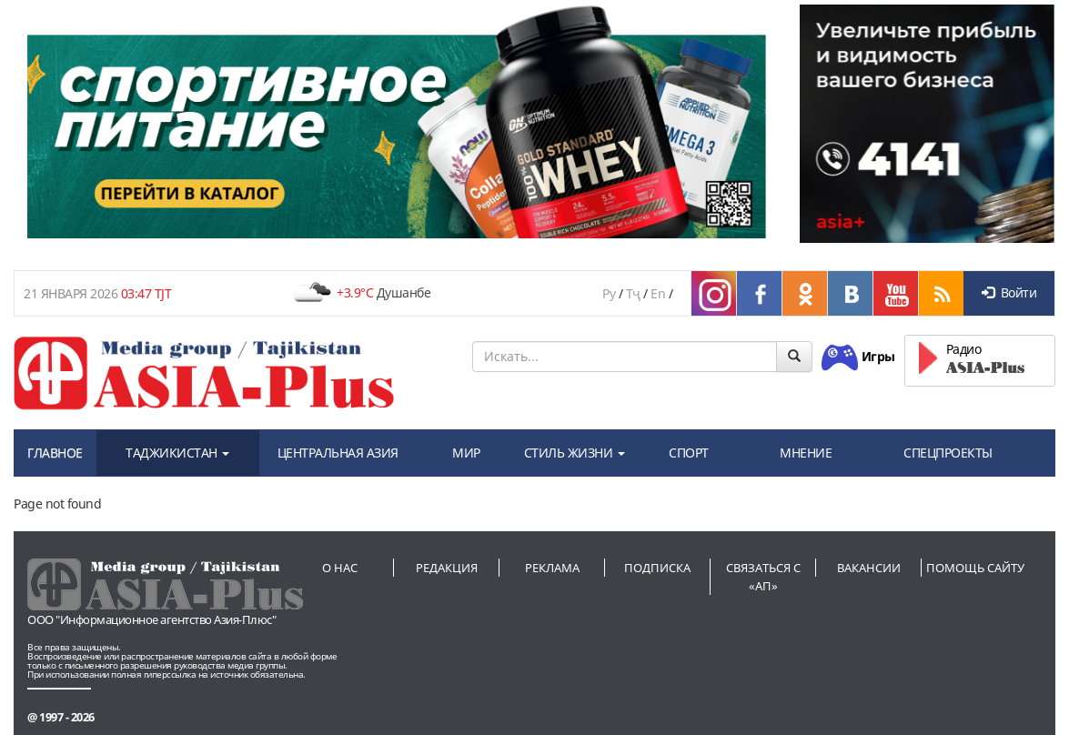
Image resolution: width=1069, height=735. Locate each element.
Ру (608, 293)
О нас (340, 567)
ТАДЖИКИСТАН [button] (177, 452)
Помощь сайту (975, 567)
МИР (466, 452)
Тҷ (633, 293)
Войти (1009, 292)
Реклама (552, 567)
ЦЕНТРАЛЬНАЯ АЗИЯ (337, 452)
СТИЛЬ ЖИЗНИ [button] (574, 452)
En (657, 293)
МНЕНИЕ (806, 452)
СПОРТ (689, 452)
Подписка (657, 567)
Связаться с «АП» (763, 576)
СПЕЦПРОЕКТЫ (948, 452)
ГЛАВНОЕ (55, 452)
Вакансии (869, 567)
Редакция (447, 567)
